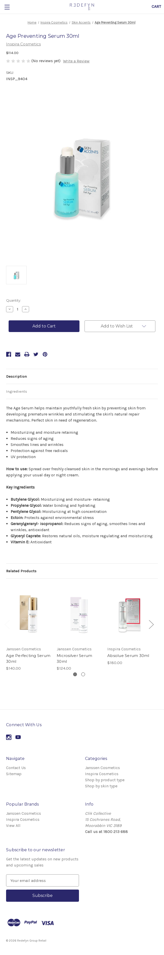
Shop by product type (105, 779)
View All (13, 825)
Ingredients (16, 391)
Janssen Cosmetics (102, 767)
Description (16, 376)
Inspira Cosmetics (101, 773)
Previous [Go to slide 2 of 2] (7, 624)
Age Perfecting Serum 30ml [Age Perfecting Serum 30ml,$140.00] (28, 658)
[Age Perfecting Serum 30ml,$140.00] (28, 613)
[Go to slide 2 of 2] (83, 674)
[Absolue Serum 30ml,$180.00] (129, 613)
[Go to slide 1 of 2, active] (75, 674)
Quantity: (13, 300)
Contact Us (16, 767)
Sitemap (14, 773)
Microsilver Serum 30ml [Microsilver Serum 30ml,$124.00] (74, 658)
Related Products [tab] (21, 571)
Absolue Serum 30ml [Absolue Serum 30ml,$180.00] (128, 655)
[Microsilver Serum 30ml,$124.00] (78, 613)
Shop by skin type (101, 786)
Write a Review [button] (76, 61)
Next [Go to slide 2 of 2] (151, 624)
